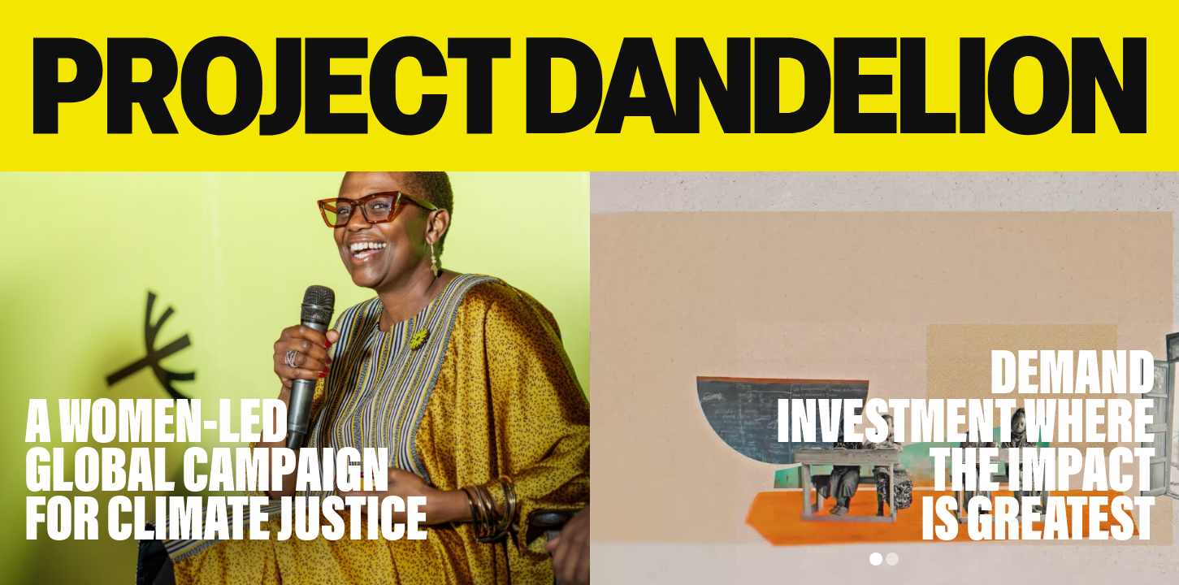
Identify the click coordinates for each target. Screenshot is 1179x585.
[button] (875, 559)
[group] (885, 378)
